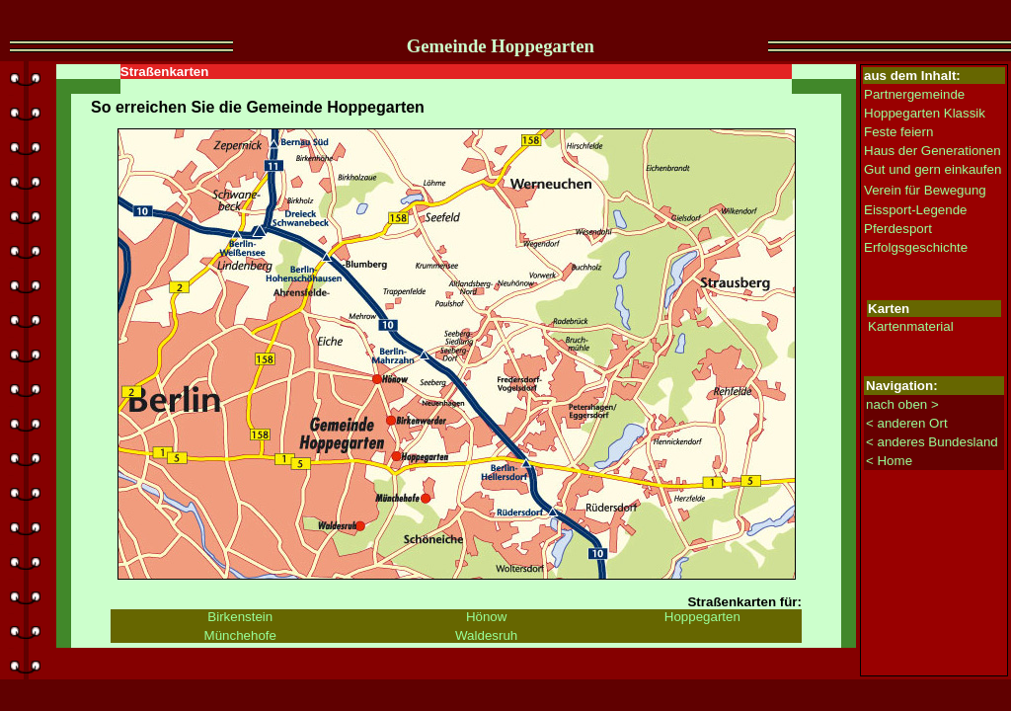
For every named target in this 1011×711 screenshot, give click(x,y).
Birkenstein (239, 616)
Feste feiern (898, 131)
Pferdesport (898, 228)
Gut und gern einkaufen (932, 169)
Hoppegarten (702, 616)
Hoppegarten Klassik (924, 113)
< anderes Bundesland (932, 441)
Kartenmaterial (911, 326)
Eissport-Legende (915, 209)
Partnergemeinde (914, 94)
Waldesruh (486, 635)
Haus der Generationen (932, 150)
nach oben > (902, 404)
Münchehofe (240, 635)
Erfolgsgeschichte (916, 247)
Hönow (486, 616)
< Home (889, 460)
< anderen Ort (907, 423)
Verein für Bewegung (925, 190)
